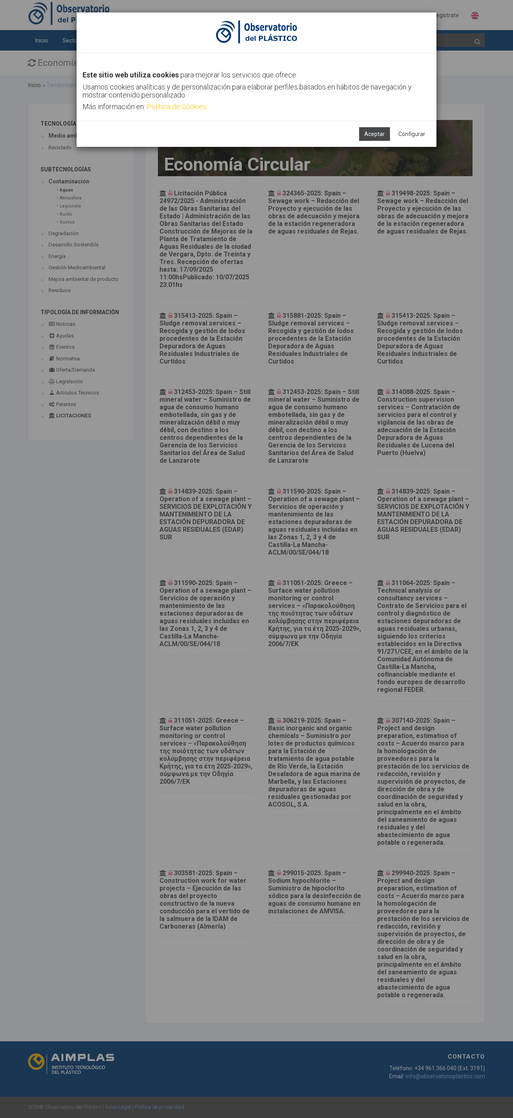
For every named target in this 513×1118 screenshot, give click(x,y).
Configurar (411, 134)
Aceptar (374, 134)
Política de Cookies (176, 106)
